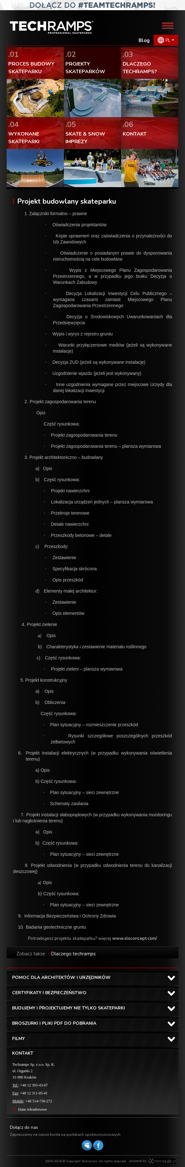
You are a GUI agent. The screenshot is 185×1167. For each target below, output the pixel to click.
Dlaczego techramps (73, 954)
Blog (144, 40)
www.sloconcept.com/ (134, 938)
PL (168, 40)
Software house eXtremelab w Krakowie (162, 1161)
